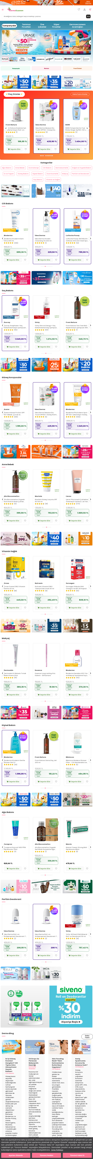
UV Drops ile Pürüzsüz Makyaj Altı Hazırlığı (34, 1068)
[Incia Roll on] (46, 980)
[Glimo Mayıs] (15, 893)
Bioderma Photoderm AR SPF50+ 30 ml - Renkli (13, 420)
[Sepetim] (90, 10)
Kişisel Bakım (77, 177)
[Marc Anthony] (15, 372)
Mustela (69, 503)
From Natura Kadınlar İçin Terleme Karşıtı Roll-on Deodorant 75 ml (45, 130)
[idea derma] (46, 459)
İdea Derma (70, 126)
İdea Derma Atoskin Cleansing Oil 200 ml (74, 246)
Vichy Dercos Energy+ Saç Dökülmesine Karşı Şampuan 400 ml (77, 333)
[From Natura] (15, 198)
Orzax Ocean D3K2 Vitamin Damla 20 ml (45, 594)
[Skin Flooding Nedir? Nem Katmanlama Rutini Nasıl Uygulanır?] (58, 1054)
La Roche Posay (10, 503)
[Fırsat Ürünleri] (77, 68)
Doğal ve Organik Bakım (21, 177)
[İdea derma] (46, 2)
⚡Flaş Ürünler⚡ (15, 95)
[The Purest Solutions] (16, 82)
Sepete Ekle (14, 150)
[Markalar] (46, 68)
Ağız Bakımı (13, 170)
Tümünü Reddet (46, 1155)
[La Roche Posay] (77, 285)
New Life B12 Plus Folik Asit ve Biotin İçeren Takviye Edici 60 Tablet (15, 594)
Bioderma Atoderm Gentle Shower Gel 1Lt (45, 768)
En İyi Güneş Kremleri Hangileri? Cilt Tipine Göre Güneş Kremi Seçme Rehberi (11, 1071)
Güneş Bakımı (60, 177)
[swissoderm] (46, 82)
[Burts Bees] (15, 806)
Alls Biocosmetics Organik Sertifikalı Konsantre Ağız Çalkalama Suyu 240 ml (76, 855)
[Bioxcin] (46, 372)
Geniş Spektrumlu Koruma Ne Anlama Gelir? (81, 1068)
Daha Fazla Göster (79, 95)
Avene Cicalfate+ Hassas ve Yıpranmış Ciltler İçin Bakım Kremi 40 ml (16, 130)
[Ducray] (76, 82)
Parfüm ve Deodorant (43, 185)
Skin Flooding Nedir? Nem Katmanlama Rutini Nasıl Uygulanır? (58, 1069)
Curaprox (8, 851)
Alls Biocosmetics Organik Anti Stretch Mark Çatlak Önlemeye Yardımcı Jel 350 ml (46, 507)
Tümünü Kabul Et (77, 1155)
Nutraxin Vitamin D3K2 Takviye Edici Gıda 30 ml (75, 594)
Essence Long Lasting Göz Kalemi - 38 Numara (76, 681)
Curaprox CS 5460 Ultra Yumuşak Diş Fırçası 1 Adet (14, 855)
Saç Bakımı (64, 185)
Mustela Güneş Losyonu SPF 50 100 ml (77, 507)
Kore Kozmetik (10, 185)
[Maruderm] (46, 806)
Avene (8, 126)
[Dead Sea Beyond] (15, 459)
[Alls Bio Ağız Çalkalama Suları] (46, 893)
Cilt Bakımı (61, 170)
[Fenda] (77, 372)
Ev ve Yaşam (42, 177)
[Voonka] (15, 632)
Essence (69, 677)
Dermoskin (39, 677)
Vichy (6, 329)
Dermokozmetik (78, 170)
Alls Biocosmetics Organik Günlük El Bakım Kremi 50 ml (15, 768)
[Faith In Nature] (77, 806)
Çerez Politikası (57, 1150)
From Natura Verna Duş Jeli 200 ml (77, 768)
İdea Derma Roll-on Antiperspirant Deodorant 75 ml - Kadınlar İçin (77, 942)
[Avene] (46, 42)
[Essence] (77, 719)
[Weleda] (77, 546)
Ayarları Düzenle (16, 1155)
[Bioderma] (46, 285)
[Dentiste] (77, 893)
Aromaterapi (45, 170)
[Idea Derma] (77, 198)
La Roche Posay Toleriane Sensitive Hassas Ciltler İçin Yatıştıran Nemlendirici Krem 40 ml (15, 507)
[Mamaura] (46, 546)
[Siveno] (46, 1013)
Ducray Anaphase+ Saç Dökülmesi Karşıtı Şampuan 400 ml (46, 333)
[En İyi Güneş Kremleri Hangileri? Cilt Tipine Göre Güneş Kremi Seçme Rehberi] (11, 1054)
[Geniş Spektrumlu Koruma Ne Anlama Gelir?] (81, 1054)
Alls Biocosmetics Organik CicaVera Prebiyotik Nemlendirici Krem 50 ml (14, 246)
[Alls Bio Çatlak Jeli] (15, 546)
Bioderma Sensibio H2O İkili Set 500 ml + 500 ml (14, 681)
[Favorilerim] (79, 10)
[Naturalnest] (46, 632)
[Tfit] (46, 719)
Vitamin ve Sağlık (81, 185)
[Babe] (77, 459)
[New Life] (77, 632)
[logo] (15, 9)
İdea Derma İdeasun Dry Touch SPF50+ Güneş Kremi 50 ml (76, 130)
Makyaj (25, 185)
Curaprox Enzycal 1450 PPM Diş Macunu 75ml (46, 855)
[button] (37, 86)
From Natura (41, 126)
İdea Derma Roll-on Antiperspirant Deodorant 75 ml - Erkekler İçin (46, 942)
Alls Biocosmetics (11, 242)
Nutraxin (70, 590)
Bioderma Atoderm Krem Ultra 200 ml (45, 246)
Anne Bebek (28, 170)
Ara (88, 16)
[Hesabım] (84, 10)
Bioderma (39, 242)
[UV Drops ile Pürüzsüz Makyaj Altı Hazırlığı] (35, 1054)
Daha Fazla (87, 1043)
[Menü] (3, 9)
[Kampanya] (15, 68)
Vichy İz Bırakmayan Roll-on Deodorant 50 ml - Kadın (15, 942)
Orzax (37, 590)
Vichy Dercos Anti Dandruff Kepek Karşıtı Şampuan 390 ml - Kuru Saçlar (15, 333)
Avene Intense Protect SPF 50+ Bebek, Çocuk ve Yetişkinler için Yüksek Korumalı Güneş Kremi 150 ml (46, 420)
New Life (7, 590)
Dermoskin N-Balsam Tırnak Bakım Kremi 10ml (46, 681)
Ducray (38, 329)
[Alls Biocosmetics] (46, 198)
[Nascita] (15, 719)
